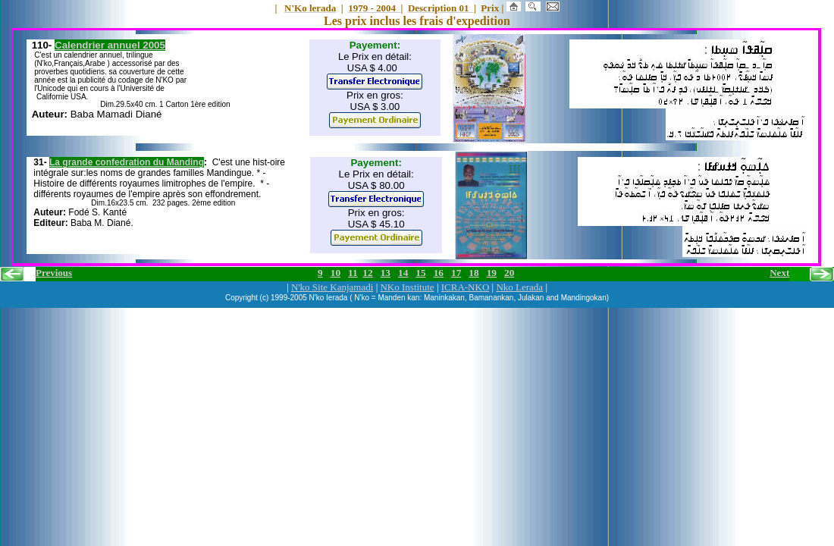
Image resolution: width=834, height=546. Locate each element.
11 (353, 272)
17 (456, 272)
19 (492, 272)
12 (367, 272)
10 (335, 272)
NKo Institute (407, 287)
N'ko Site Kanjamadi (332, 287)
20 (509, 272)
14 (403, 272)
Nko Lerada (519, 287)
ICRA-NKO (465, 287)
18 (473, 272)
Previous (54, 272)
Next (779, 272)
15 (420, 272)
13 (385, 272)
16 (439, 272)
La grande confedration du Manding (126, 162)
